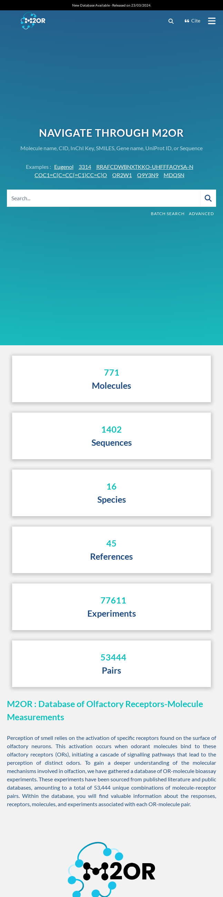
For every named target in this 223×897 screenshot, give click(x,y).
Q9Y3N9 (147, 175)
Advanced (201, 213)
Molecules (111, 385)
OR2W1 (122, 175)
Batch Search (168, 213)
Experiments (111, 613)
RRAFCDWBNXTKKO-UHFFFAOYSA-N (144, 166)
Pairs (111, 670)
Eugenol (64, 166)
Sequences (111, 442)
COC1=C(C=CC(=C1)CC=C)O (71, 175)
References (111, 556)
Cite (192, 20)
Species (111, 499)
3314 (85, 166)
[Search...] (104, 198)
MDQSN (174, 175)
